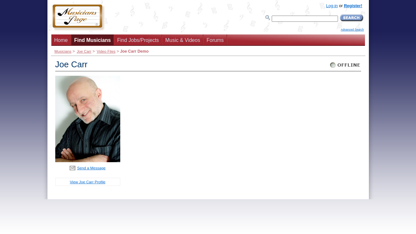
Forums (215, 40)
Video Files (106, 51)
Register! (353, 5)
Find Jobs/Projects (138, 40)
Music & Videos (182, 40)
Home (61, 40)
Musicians (63, 51)
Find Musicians (92, 40)
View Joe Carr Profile (88, 182)
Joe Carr (84, 51)
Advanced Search (352, 29)
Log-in (332, 5)
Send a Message (91, 168)
